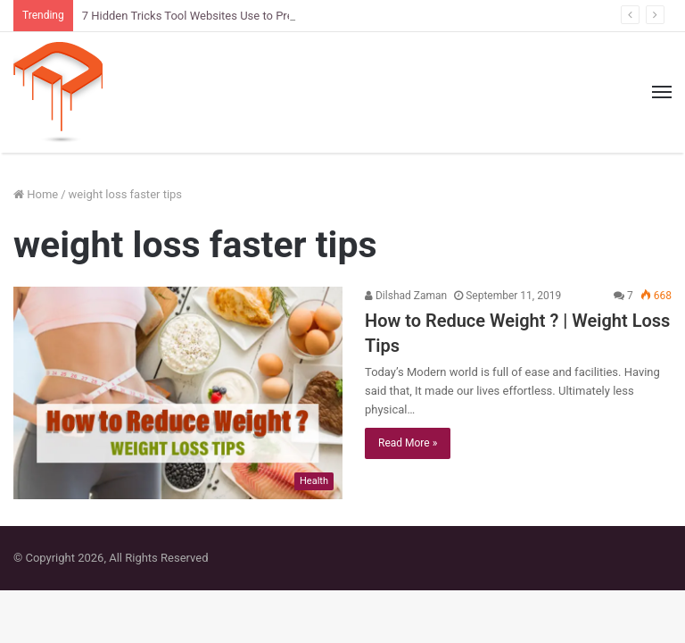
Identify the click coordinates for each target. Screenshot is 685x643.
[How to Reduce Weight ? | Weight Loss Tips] (177, 393)
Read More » (407, 443)
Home (35, 194)
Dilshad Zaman (406, 295)
